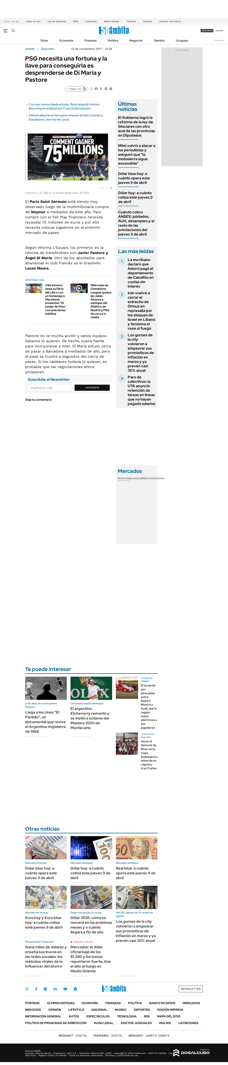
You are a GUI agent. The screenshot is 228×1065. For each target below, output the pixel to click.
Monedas (123, 478)
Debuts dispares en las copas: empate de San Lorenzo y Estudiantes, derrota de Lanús (66, 117)
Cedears (159, 478)
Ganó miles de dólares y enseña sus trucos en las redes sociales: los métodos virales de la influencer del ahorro (46, 957)
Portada (32, 1003)
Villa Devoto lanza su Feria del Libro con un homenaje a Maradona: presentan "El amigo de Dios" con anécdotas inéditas (55, 299)
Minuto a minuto (83, 941)
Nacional (99, 1010)
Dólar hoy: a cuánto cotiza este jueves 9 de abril (135, 197)
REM (75, 21)
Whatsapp (75, 989)
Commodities (146, 478)
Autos (74, 1016)
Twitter (27, 988)
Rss (147, 1016)
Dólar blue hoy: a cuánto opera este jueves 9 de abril (134, 178)
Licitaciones (188, 1023)
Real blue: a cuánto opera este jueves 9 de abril (136, 873)
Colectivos (91, 21)
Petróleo (131, 21)
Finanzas (90, 40)
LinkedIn (55, 989)
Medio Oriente (111, 21)
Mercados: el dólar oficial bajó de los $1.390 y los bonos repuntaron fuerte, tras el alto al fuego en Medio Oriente (91, 959)
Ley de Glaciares (57, 21)
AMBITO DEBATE (149, 1035)
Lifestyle (76, 1010)
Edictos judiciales (136, 1023)
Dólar (44, 40)
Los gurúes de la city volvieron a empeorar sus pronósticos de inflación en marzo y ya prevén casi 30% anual (141, 353)
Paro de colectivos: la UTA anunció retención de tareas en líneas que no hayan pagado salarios (141, 390)
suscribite (207, 31)
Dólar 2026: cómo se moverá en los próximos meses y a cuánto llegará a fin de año (91, 925)
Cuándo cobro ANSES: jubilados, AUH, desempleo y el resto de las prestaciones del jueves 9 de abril (136, 223)
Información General (43, 1016)
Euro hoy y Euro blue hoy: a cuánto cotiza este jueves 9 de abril (43, 922)
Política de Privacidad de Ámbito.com (55, 1023)
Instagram (45, 989)
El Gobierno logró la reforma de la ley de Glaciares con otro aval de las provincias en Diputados (136, 126)
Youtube (65, 989)
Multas (165, 1023)
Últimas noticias (60, 1003)
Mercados (191, 1003)
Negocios (136, 40)
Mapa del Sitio (168, 1016)
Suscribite (92, 387)
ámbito (30, 48)
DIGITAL (73, 1035)
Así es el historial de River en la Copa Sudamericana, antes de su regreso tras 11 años (151, 754)
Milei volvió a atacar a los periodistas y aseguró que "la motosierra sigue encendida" (136, 154)
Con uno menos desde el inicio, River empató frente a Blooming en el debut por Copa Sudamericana (64, 106)
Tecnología (127, 1016)
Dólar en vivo (33, 21)
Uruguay (182, 40)
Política (113, 40)
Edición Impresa (170, 1010)
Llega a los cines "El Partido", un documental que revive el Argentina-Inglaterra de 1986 (45, 722)
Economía (66, 40)
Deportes (47, 48)
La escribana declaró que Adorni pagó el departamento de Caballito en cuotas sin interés (141, 273)
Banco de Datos (162, 1003)
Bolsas (133, 478)
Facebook (36, 989)
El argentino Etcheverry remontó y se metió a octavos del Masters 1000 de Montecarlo (90, 718)
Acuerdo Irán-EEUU (170, 21)
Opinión (159, 40)
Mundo (120, 1010)
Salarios (147, 21)
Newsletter (219, 40)
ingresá (219, 31)
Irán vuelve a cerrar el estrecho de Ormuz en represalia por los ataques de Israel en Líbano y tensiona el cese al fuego (141, 311)
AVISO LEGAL (103, 1023)
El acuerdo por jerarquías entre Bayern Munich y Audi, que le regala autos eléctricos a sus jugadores (149, 706)
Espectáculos (98, 1016)
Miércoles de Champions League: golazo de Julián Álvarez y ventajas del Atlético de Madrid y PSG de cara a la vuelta (101, 301)
